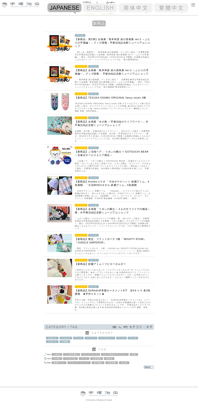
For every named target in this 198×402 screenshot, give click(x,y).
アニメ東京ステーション (115, 354)
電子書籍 (98, 363)
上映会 (57, 354)
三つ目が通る (71, 354)
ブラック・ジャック (79, 363)
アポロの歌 (70, 358)
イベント (91, 338)
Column (108, 12)
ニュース (81, 66)
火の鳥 (57, 358)
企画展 (65, 342)
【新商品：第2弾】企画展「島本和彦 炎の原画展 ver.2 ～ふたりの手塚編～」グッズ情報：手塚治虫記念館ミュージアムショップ (112, 43)
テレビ (84, 358)
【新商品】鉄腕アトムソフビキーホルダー (100, 264)
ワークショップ (90, 354)
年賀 (134, 354)
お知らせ (52, 338)
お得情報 (96, 358)
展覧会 (109, 358)
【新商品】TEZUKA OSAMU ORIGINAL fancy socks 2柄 (110, 97)
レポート (52, 342)
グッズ (80, 35)
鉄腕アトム (59, 363)
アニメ (78, 338)
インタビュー (106, 338)
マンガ (133, 338)
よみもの (66, 338)
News (89, 12)
